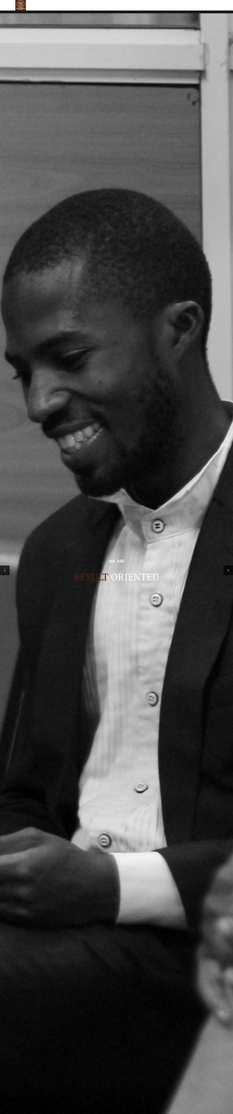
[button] (5, 92)
